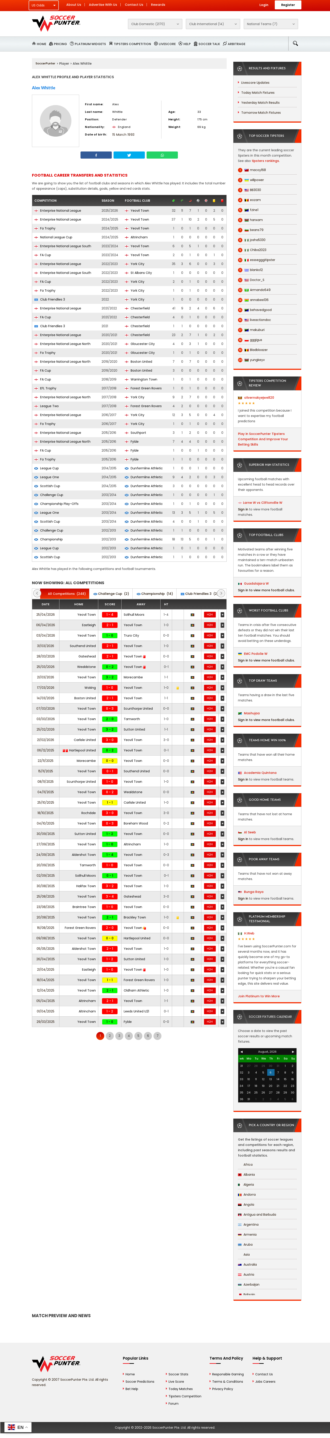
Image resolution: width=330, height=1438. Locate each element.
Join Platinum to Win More (259, 996)
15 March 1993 (123, 134)
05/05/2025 (46, 948)
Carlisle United (85, 740)
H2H (210, 614)
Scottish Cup (47, 486)
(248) (64, 594)
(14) (155, 594)
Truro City (131, 635)
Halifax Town (86, 886)
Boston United (138, 361)
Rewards (158, 4)
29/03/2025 (46, 1022)
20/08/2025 (46, 917)
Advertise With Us (103, 4)
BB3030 (249, 190)
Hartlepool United (79, 750)
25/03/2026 (46, 667)
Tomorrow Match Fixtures (261, 112)
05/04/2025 (45, 1001)
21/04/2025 (45, 969)
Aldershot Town (84, 854)
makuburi (251, 330)
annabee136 (253, 300)
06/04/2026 (45, 625)
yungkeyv (251, 360)
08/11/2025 (45, 781)
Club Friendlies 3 (49, 299)
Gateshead (87, 656)
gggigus (250, 340)
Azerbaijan (248, 1284)
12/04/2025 (45, 990)
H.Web (246, 933)
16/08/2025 (45, 928)
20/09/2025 (46, 865)
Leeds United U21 (136, 1011)
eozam (249, 200)
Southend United (83, 646)
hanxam (250, 220)
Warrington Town (141, 379)
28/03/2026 (46, 656)
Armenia (247, 1234)
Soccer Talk (209, 44)
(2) (111, 594)
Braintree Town (84, 907)
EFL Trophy (45, 388)
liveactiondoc (254, 320)
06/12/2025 (45, 750)
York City (134, 264)
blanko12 (250, 270)
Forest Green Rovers (143, 388)
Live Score (176, 1381)
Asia (244, 1254)
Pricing (60, 44)
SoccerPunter (45, 63)
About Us (73, 4)
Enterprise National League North (62, 344)
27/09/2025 (46, 844)
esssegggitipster (256, 260)
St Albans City (138, 273)
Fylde (132, 441)
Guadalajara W (253, 583)
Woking (90, 687)
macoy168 (252, 170)
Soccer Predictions (140, 1381)
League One (46, 477)
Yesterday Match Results (260, 102)
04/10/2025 (45, 823)
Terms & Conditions (227, 1381)
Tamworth (132, 719)
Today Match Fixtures (258, 92)
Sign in (243, 509)
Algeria (246, 1184)
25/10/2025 (45, 802)
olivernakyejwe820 (256, 397)
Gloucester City (140, 344)
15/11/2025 (45, 771)
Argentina (248, 1224)
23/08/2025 (46, 907)
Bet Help (132, 1389)
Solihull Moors (134, 614)
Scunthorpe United (138, 708)
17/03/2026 (45, 687)
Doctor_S (251, 280)
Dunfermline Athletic (144, 468)
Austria (246, 1274)
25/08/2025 (46, 896)
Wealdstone (86, 667)
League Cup (46, 468)
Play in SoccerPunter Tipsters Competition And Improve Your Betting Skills (263, 439)
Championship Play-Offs (56, 504)
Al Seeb (247, 832)
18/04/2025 (45, 980)
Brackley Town (135, 917)
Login (263, 5)
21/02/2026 (45, 740)
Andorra (247, 1194)
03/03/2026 (46, 719)
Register (288, 5)
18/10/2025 (45, 813)
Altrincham (136, 237)
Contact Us (134, 4)
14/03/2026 (45, 698)
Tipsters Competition (132, 44)
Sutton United (134, 729)
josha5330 (251, 240)
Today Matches (181, 1389)
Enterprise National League (57, 210)
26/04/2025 (45, 959)
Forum (174, 1403)
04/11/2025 (45, 792)
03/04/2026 (45, 635)
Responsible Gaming (228, 1374)
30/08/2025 (46, 886)
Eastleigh (89, 625)
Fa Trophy (44, 228)
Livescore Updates (255, 82)
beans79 (250, 230)
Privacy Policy (222, 1389)
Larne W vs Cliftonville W (262, 502)
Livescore (167, 44)
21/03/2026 (45, 677)
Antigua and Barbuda (257, 1214)
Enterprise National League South (62, 246)
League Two (46, 406)
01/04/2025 (45, 1011)
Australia (247, 1264)
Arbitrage (236, 44)
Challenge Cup (48, 495)
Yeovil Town (137, 210)
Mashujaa (249, 713)
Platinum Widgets (90, 44)
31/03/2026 (45, 646)
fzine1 (248, 210)
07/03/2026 (45, 708)
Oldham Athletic (136, 990)
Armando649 (254, 290)
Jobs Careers (265, 1381)
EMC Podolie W (252, 653)
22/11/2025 (45, 761)
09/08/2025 (45, 938)
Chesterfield (137, 308)
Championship (48, 539)
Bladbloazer (253, 350)
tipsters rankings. (266, 161)
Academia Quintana (257, 773)
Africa (245, 1164)
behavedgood (255, 310)
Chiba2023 (252, 250)
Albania (246, 1174)
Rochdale (88, 813)
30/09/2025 (46, 834)
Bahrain (246, 1294)
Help (187, 44)
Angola (246, 1204)
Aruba (245, 1244)
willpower (251, 180)
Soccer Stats (178, 1374)
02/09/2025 (46, 875)
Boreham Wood (136, 823)
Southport (135, 432)
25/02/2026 (46, 729)
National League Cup (53, 237)
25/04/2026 (45, 614)
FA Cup (42, 255)
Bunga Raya (250, 892)
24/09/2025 (45, 854)
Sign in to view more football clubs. (266, 590)
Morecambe (133, 677)
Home (41, 44)
